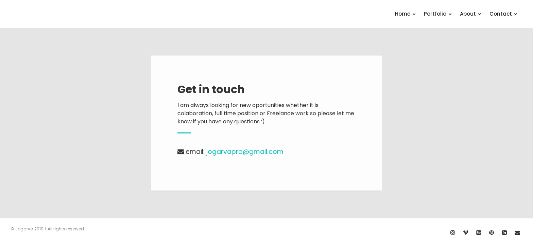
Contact (503, 13)
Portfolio (438, 13)
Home (405, 13)
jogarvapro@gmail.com (244, 151)
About (470, 13)
